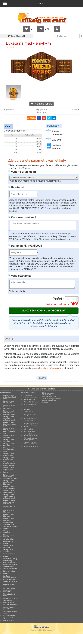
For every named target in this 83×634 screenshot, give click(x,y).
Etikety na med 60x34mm (8, 515)
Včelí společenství (30, 404)
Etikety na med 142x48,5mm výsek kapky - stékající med (10, 430)
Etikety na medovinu (6, 531)
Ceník (8, 126)
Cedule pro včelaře (10, 568)
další (75, 109)
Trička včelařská (9, 615)
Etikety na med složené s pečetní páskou (9, 397)
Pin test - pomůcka (10, 605)
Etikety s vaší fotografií (8, 546)
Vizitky (5, 556)
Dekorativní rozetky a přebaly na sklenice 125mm (10, 560)
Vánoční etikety (8, 539)
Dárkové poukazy (9, 571)
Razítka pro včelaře (10, 582)
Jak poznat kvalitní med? (30, 415)
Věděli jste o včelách (31, 446)
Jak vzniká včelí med (31, 402)
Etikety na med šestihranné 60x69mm (8, 482)
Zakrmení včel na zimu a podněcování (31, 443)
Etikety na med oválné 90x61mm (9, 491)
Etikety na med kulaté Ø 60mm (8, 454)
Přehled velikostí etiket (9, 595)
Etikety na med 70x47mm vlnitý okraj (8, 449)
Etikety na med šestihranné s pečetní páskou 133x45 (8, 470)
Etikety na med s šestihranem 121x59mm (9, 406)
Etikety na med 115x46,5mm (8, 402)
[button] (77, 298)
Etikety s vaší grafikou (50, 368)
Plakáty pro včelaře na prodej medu (10, 565)
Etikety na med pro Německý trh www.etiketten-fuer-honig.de (51, 400)
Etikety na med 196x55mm (8, 519)
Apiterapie (27, 409)
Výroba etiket (8, 618)
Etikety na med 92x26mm (8, 440)
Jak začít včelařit (29, 431)
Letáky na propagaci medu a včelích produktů (9, 577)
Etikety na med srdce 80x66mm (9, 487)
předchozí (10, 109)
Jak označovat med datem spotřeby (30, 439)
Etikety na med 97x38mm (8, 444)
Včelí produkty (29, 429)
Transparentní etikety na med (8, 523)
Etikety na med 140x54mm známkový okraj (8, 412)
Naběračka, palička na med (10, 612)
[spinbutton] (71, 299)
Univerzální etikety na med (10, 527)
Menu (41, 3)
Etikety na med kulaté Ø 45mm (8, 458)
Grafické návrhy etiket (9, 585)
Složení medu (28, 412)
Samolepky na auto (10, 598)
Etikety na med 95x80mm (8, 511)
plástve (42, 378)
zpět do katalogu (41, 111)
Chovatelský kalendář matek (8, 601)
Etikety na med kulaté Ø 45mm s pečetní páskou (9, 463)
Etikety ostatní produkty (8, 608)
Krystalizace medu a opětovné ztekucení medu (31, 424)
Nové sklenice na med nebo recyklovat (31, 434)
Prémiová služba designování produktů (9, 589)
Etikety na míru (8, 620)
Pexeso (5, 573)
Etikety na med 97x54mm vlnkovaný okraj (9, 418)
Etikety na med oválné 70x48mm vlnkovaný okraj (9, 496)
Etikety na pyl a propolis (8, 535)
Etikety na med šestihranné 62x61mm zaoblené (10, 476)
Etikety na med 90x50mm (8, 436)
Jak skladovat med (30, 418)
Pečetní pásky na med (9, 507)
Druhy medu (28, 395)
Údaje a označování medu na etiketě (30, 398)
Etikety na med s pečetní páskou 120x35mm (9, 502)
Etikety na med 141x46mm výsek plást (9, 424)
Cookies (51, 389)
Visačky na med (8, 554)
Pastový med (28, 421)
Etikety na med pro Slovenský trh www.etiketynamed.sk (49, 394)
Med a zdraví (28, 407)
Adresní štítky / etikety (8, 542)
